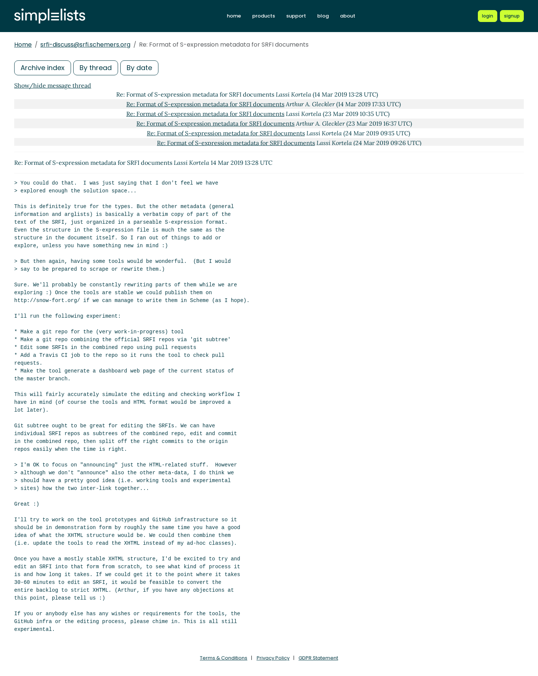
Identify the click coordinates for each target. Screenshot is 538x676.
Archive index (43, 67)
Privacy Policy (273, 657)
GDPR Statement (318, 657)
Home (23, 44)
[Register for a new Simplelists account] (512, 16)
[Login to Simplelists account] (487, 16)
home (234, 15)
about (347, 15)
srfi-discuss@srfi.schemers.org (85, 44)
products (263, 15)
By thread (96, 67)
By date (139, 67)
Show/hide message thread (52, 85)
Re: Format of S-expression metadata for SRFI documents (205, 104)
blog (323, 15)
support (296, 15)
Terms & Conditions (223, 657)
